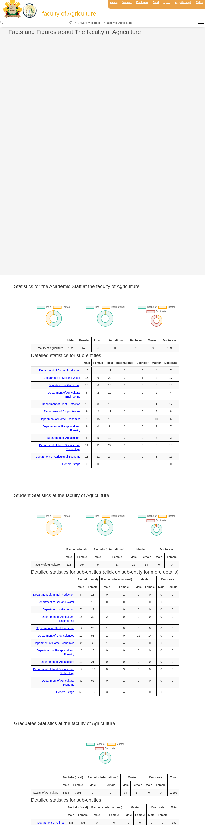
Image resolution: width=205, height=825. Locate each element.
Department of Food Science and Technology (59, 447)
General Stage (71, 464)
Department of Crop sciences (62, 411)
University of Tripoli (89, 22)
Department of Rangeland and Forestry (61, 428)
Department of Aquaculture (63, 437)
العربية (166, 2)
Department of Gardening (64, 385)
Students (127, 2)
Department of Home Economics (60, 419)
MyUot (199, 2)
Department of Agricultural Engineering (64, 394)
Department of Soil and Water (61, 377)
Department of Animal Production (59, 370)
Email (156, 2)
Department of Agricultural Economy (57, 456)
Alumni (113, 2)
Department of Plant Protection (61, 404)
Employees (142, 2)
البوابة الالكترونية (183, 2)
